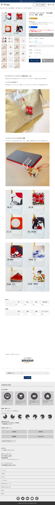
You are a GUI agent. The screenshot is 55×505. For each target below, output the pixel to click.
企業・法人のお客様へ (40, 4)
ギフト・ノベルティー (39, 42)
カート (53, 5)
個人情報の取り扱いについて (6, 483)
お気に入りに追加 (48, 60)
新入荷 (36, 41)
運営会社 (2, 493)
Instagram (18, 498)
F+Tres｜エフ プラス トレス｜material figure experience (5, 4)
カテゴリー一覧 (4, 8)
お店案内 (2, 490)
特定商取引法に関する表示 (6, 487)
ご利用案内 (12, 8)
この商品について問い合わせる (42, 34)
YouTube (32, 498)
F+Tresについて (20, 8)
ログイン (48, 5)
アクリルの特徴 (28, 8)
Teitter (22, 498)
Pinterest (36, 498)
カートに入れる (36, 60)
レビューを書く (27, 377)
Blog (27, 498)
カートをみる (3, 470)
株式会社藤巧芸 (4, 457)
